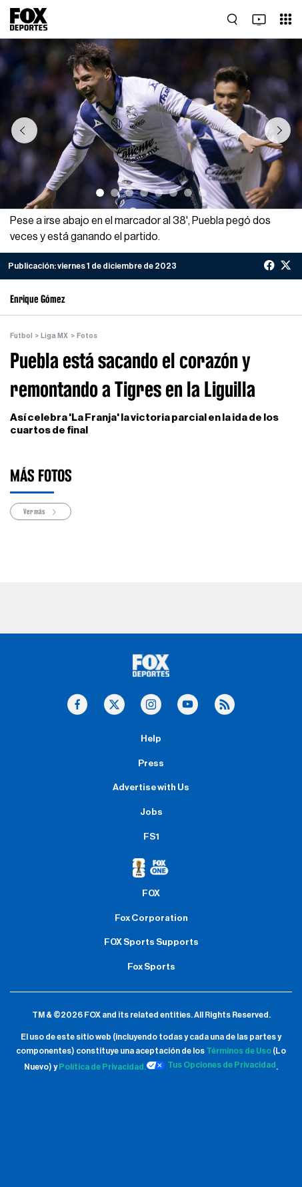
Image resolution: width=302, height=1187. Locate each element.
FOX (151, 893)
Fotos (87, 335)
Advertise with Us (151, 787)
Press (151, 763)
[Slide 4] (144, 192)
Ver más (40, 511)
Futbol (21, 335)
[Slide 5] (159, 192)
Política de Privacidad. (102, 1067)
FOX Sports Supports (151, 942)
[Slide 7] (188, 192)
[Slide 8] (203, 192)
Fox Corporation (151, 918)
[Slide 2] (115, 192)
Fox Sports (151, 967)
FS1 (151, 837)
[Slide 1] (100, 192)
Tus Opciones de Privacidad (211, 1065)
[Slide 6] (173, 192)
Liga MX (54, 335)
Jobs (151, 812)
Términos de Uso (238, 1051)
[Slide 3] (129, 192)
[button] (24, 130)
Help (151, 739)
